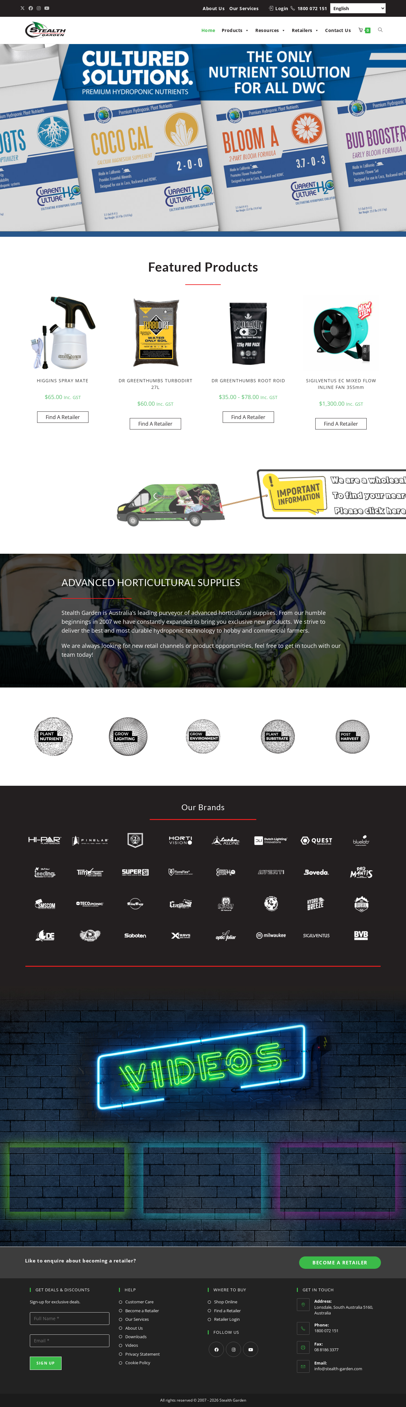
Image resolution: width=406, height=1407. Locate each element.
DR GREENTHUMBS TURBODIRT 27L (156, 384)
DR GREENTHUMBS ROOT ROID (248, 381)
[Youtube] (250, 1349)
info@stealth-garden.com (338, 1369)
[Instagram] (233, 1349)
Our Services (244, 8)
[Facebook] (216, 1349)
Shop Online (225, 1302)
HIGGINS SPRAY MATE (62, 381)
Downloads (136, 1336)
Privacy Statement (142, 1354)
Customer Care (139, 1302)
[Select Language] (358, 8)
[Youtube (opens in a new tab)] (47, 8)
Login (281, 8)
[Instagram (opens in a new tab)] (39, 8)
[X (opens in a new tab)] (23, 8)
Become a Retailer (142, 1310)
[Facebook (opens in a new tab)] (31, 8)
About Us (214, 8)
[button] (7, 140)
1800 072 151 (312, 8)
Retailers (305, 30)
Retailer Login (227, 1319)
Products (235, 30)
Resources (270, 30)
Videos (131, 1345)
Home (208, 30)
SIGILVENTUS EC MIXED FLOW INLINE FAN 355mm (341, 384)
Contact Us (338, 30)
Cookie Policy (137, 1362)
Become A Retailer (340, 1262)
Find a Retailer (227, 1310)
